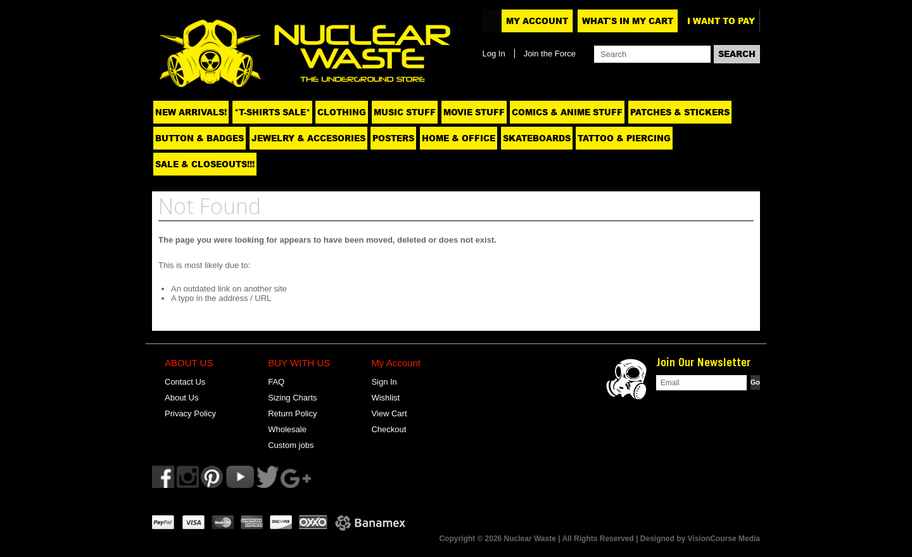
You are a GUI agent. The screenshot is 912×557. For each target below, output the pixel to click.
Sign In (383, 382)
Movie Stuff (474, 112)
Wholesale (287, 429)
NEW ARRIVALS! (191, 112)
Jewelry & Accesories (308, 138)
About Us (181, 397)
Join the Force (550, 53)
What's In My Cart (627, 21)
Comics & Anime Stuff (567, 112)
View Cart (389, 413)
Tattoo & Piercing (624, 138)
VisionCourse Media (724, 538)
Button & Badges (199, 138)
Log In (493, 53)
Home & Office (458, 138)
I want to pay (721, 21)
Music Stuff (405, 112)
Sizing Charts (292, 397)
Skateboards (537, 138)
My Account (537, 21)
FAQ (276, 382)
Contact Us (185, 382)
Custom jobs (291, 445)
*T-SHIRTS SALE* (272, 112)
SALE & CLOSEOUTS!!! (205, 164)
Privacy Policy (190, 413)
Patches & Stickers (680, 112)
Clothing (341, 112)
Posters (393, 138)
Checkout (388, 429)
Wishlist (385, 397)
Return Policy (292, 413)
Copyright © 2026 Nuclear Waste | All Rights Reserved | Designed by (563, 538)
